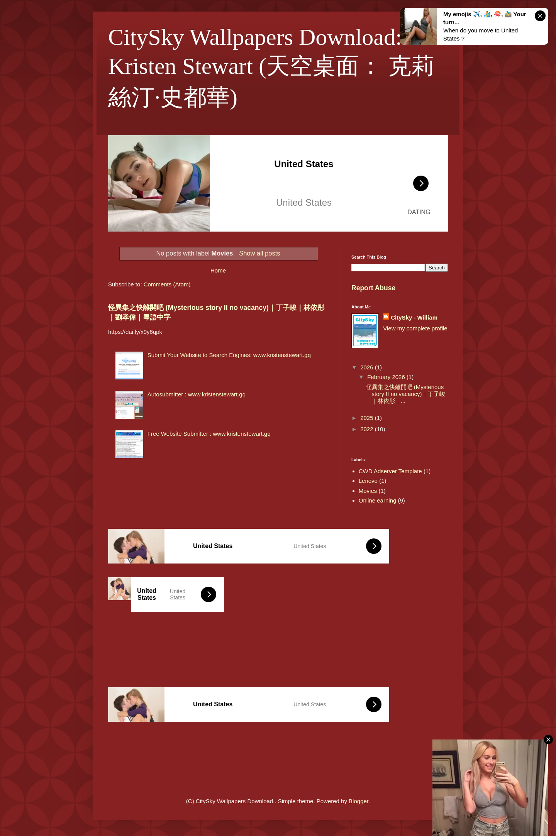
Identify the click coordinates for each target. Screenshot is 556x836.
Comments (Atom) (167, 284)
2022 (367, 429)
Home (218, 270)
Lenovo (368, 480)
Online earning (378, 500)
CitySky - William (414, 317)
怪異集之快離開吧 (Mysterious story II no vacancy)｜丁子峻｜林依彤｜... (405, 394)
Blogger (358, 801)
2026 (367, 367)
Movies (368, 490)
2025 (367, 418)
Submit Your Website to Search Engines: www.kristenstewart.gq (229, 355)
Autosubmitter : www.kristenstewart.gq (196, 394)
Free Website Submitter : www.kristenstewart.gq (209, 433)
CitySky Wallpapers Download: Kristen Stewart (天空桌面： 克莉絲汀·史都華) (271, 67)
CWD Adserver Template (390, 471)
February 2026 (387, 377)
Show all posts (259, 253)
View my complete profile (415, 328)
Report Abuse (373, 288)
